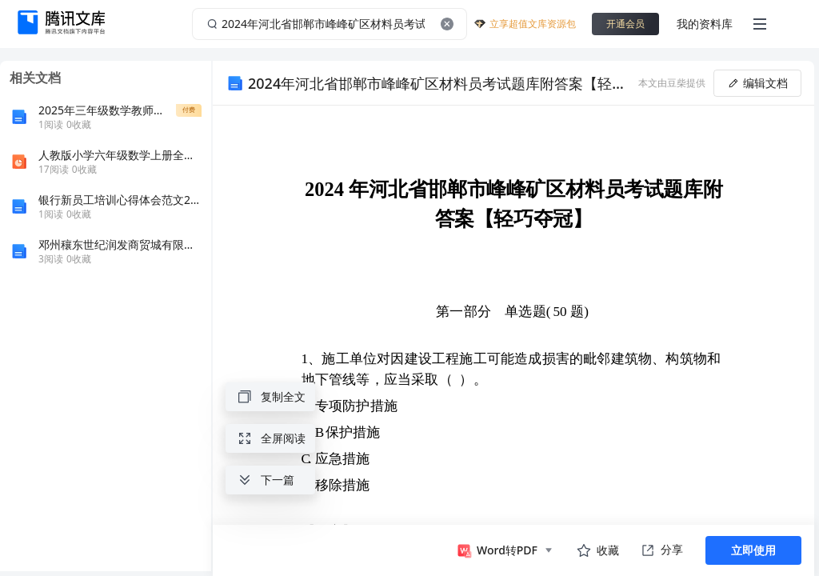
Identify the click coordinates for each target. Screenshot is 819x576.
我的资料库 (705, 23)
